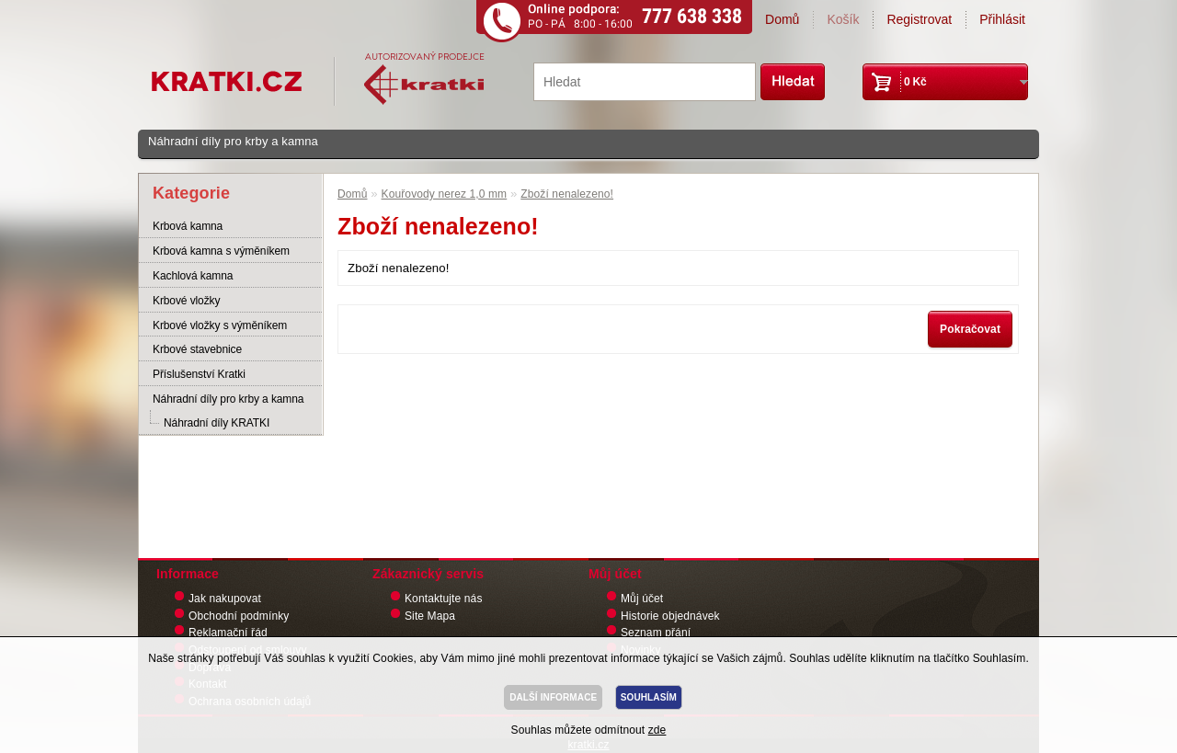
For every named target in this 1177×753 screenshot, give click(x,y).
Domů (782, 19)
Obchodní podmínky (239, 616)
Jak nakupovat (225, 598)
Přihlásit (1002, 19)
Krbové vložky (186, 300)
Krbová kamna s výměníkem (221, 251)
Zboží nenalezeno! (566, 194)
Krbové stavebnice (197, 349)
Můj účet (642, 598)
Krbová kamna (188, 226)
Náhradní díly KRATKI (216, 422)
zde (657, 730)
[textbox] (644, 82)
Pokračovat (970, 329)
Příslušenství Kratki (199, 374)
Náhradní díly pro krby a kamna (233, 141)
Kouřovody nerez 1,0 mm (445, 194)
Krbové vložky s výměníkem (220, 325)
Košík (843, 19)
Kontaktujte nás (444, 598)
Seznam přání (656, 632)
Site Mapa (430, 616)
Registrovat (919, 19)
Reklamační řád (228, 632)
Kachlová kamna (193, 275)
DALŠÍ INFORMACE (553, 697)
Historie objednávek (670, 616)
